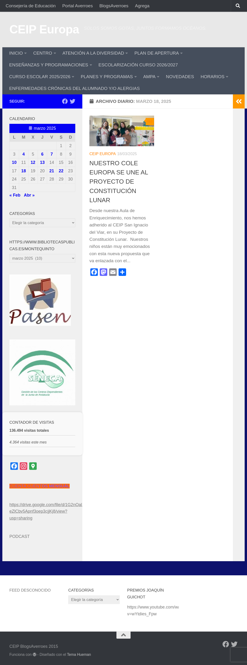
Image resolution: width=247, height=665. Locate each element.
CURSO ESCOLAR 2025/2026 (39, 76)
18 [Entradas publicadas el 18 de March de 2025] (23, 171)
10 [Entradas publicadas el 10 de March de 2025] (14, 162)
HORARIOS (213, 76)
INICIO (16, 53)
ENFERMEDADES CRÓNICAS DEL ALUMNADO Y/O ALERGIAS (74, 88)
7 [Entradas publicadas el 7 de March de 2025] (52, 154)
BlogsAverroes (113, 5)
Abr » (29, 195)
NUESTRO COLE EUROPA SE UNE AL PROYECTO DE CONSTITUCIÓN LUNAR (118, 182)
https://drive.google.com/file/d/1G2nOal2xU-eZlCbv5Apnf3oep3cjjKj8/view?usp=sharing (50, 511)
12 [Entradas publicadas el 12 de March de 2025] (33, 162)
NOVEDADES (180, 76)
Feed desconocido (30, 590)
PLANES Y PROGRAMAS (107, 76)
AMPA (149, 76)
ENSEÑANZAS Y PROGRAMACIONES (48, 64)
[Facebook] (65, 101)
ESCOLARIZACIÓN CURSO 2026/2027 (138, 64)
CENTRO (42, 53)
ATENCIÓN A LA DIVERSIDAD (93, 53)
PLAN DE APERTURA (156, 53)
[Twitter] (72, 101)
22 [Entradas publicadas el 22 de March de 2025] (61, 171)
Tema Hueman (79, 655)
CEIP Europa (44, 29)
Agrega (142, 5)
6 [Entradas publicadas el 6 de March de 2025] (42, 154)
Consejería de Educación (31, 5)
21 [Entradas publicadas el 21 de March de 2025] (51, 171)
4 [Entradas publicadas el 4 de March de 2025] (23, 154)
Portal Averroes (77, 5)
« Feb (14, 195)
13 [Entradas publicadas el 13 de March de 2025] (42, 162)
